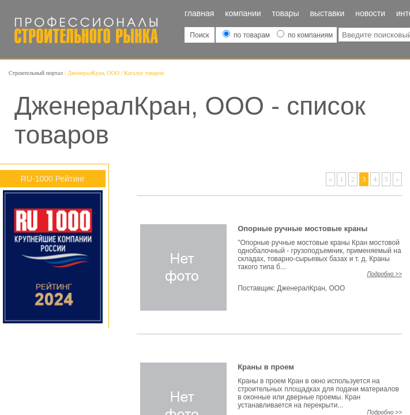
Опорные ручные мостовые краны (302, 228)
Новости (370, 13)
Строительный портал (36, 73)
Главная (199, 13)
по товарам (247, 35)
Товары (285, 13)
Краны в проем (266, 367)
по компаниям (305, 35)
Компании (243, 13)
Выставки (327, 13)
